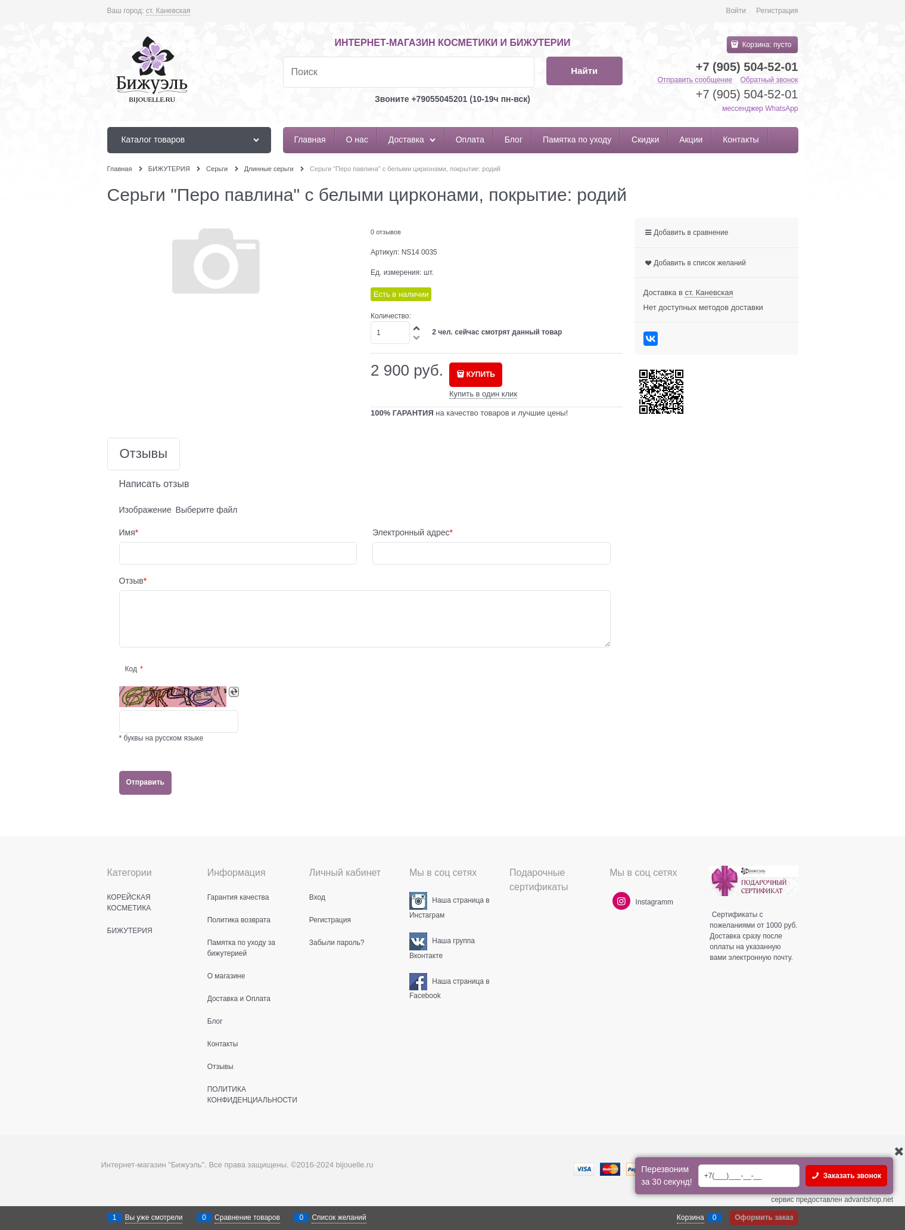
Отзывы (144, 454)
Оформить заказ (764, 1217)
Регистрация (777, 11)
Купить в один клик (483, 393)
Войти (736, 11)
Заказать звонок (851, 1176)
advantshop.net (868, 1199)
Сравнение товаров (247, 1217)
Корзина (690, 1217)
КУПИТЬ (481, 374)
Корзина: (765, 45)
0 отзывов (386, 232)
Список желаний (339, 1217)
